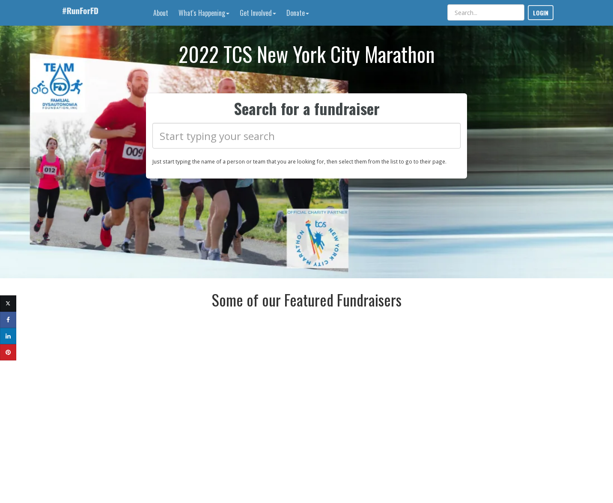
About (160, 13)
